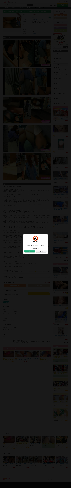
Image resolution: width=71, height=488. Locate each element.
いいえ (41, 251)
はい (29, 251)
